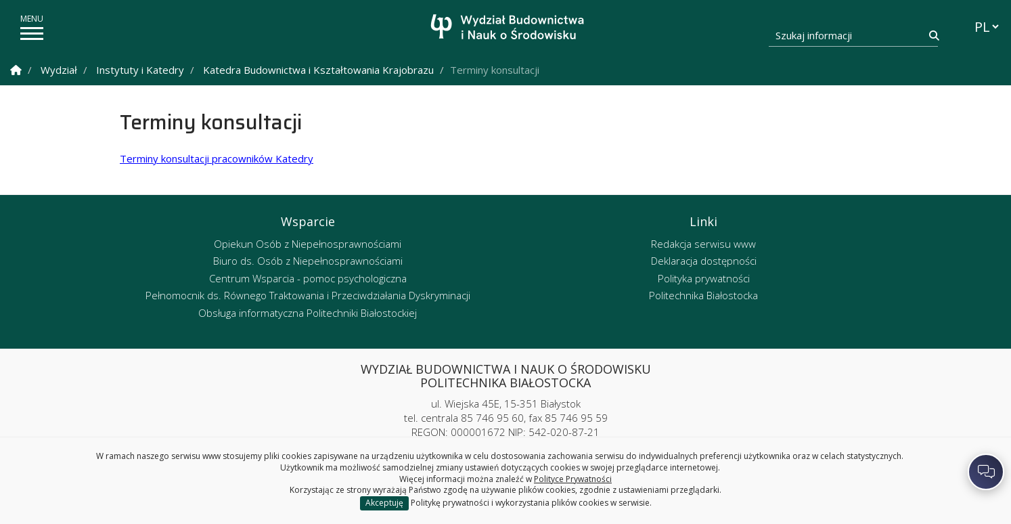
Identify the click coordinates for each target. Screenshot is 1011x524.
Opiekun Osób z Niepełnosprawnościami (307, 243)
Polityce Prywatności (573, 479)
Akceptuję (384, 502)
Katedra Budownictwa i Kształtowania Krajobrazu (318, 70)
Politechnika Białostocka (703, 295)
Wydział (59, 70)
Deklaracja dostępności (704, 260)
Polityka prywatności (704, 278)
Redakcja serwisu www (703, 243)
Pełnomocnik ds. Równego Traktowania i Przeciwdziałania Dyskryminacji (307, 295)
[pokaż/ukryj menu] (31, 33)
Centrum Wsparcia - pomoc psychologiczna (308, 278)
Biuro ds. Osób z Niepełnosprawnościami (308, 260)
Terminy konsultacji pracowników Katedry (216, 158)
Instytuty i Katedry (140, 70)
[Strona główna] (509, 29)
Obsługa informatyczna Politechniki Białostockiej (307, 313)
